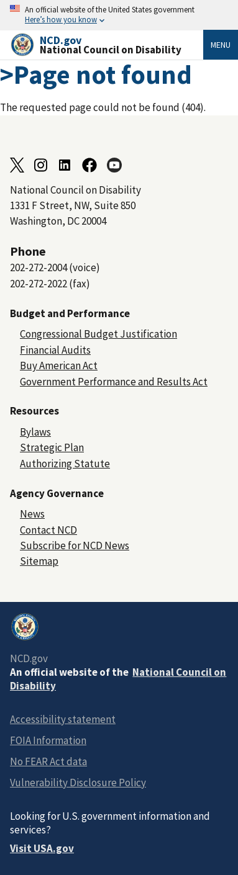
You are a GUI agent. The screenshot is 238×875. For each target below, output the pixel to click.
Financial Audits (55, 350)
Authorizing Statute (65, 463)
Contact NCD (48, 530)
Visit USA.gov (42, 848)
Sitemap (39, 561)
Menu (221, 44)
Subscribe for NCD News (74, 545)
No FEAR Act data (48, 761)
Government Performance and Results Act (114, 381)
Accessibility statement (63, 719)
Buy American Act (59, 365)
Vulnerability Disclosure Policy (78, 782)
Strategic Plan (52, 447)
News (32, 514)
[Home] (106, 45)
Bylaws (35, 432)
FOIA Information (48, 740)
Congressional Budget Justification (98, 334)
